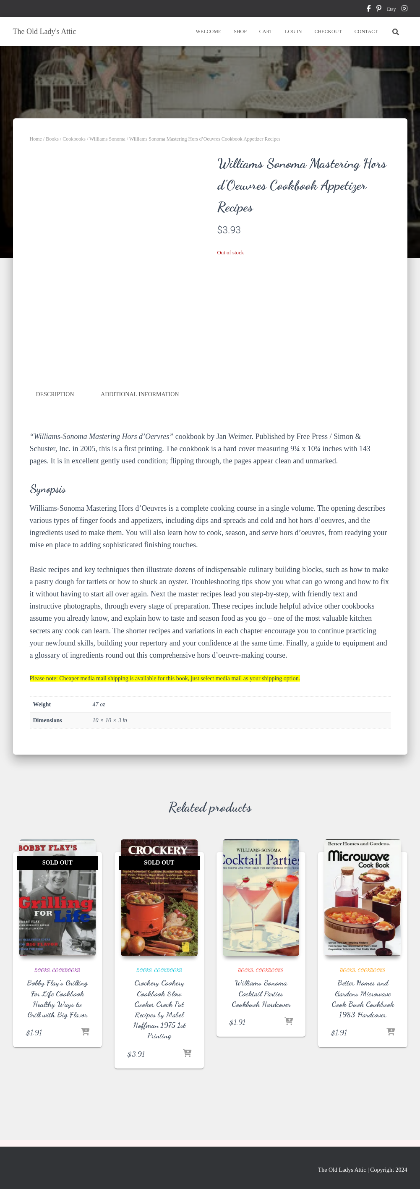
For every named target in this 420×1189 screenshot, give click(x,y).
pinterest (378, 9)
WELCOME (208, 31)
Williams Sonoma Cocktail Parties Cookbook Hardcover (261, 992)
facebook (369, 9)
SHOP (240, 31)
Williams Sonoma (107, 139)
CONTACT (366, 31)
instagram (404, 9)
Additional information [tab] (140, 394)
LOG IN (293, 31)
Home (36, 139)
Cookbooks (74, 139)
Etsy (391, 9)
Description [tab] (55, 394)
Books (52, 139)
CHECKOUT (328, 31)
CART (265, 31)
